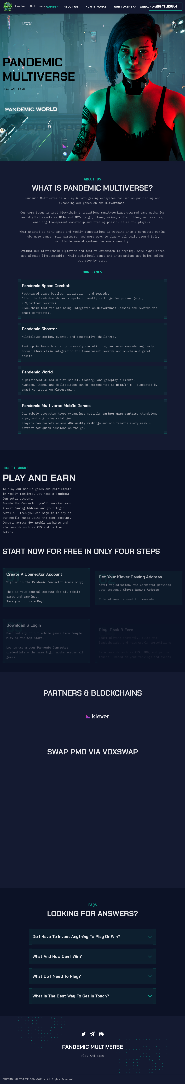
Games (51, 6)
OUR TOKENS (123, 6)
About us (71, 6)
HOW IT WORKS (96, 6)
